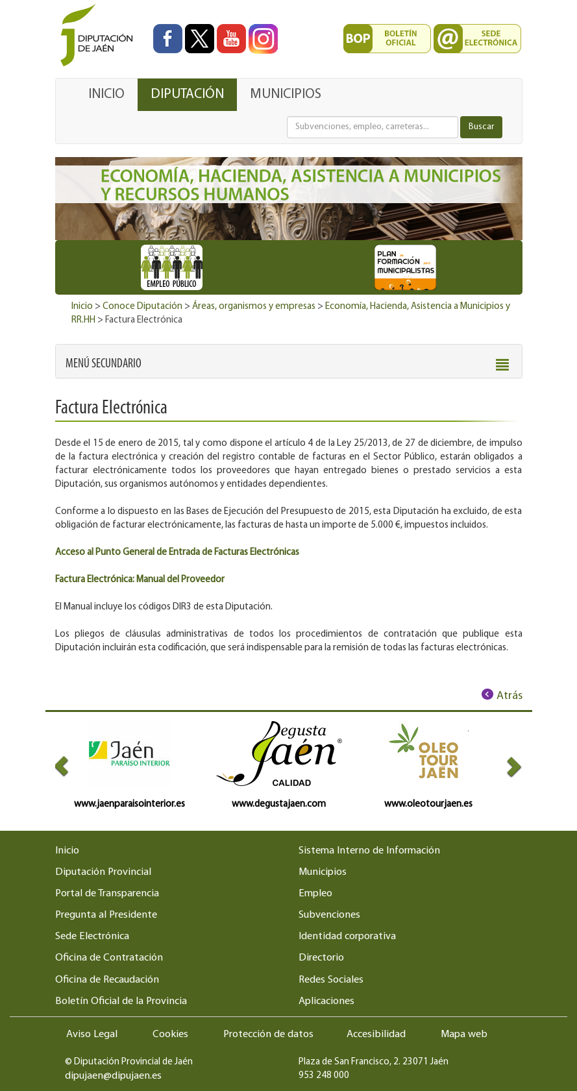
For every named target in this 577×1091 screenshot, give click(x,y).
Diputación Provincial (103, 872)
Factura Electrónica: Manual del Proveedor (140, 580)
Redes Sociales (331, 980)
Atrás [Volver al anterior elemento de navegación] (509, 696)
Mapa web (464, 1034)
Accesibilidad (376, 1034)
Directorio (321, 958)
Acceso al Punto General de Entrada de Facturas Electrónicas (177, 553)
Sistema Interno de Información (369, 851)
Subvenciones (329, 915)
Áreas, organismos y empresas (253, 307)
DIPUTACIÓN (187, 94)
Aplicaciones (326, 1001)
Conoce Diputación (142, 307)
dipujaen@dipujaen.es (113, 1076)
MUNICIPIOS (285, 94)
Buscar (481, 127)
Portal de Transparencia (107, 894)
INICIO (106, 94)
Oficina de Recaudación (107, 980)
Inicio (82, 307)
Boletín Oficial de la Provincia (121, 1001)
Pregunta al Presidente (106, 915)
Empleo (315, 894)
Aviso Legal (91, 1034)
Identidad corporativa (347, 936)
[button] (103, 364)
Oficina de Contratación (109, 958)
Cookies (170, 1034)
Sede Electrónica (92, 936)
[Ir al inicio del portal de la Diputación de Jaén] (100, 36)
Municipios (323, 872)
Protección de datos (268, 1034)
